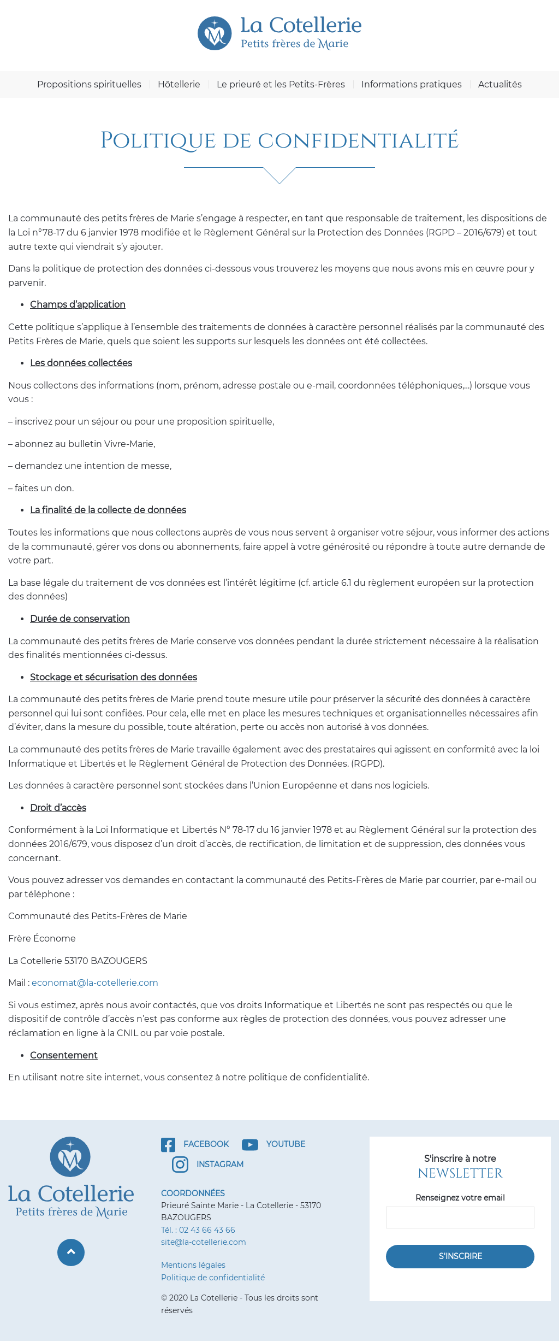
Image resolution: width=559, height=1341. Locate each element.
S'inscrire (460, 1256)
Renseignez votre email (460, 1198)
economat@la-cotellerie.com (95, 983)
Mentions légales (193, 1265)
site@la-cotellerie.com (203, 1242)
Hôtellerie (179, 84)
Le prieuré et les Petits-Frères (281, 84)
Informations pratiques (411, 84)
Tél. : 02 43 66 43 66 (198, 1230)
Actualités (500, 84)
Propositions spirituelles (89, 84)
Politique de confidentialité (213, 1278)
